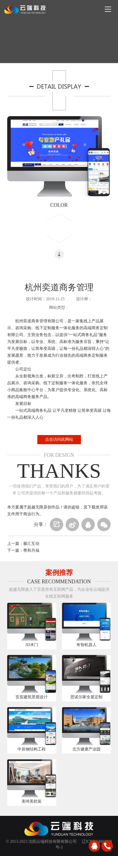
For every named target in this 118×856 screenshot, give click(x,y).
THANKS (59, 470)
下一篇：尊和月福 (23, 550)
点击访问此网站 (59, 439)
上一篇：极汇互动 (23, 543)
